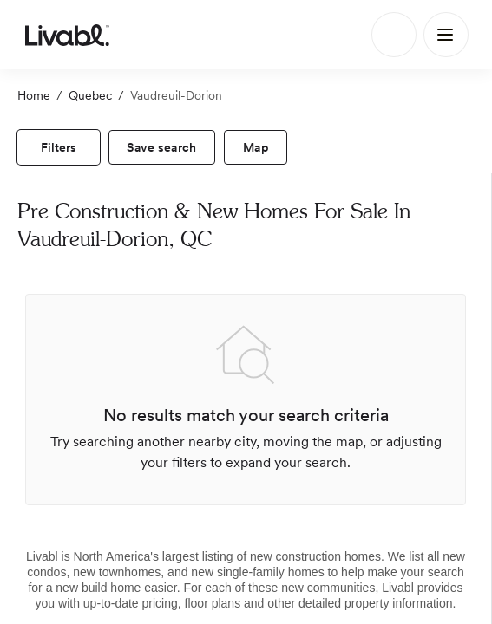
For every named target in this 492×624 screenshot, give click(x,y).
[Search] (394, 34)
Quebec (90, 95)
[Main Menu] (446, 34)
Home (33, 95)
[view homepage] (67, 34)
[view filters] (58, 147)
